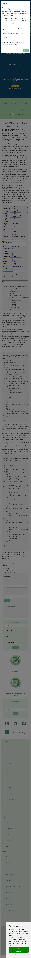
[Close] (28, 3)
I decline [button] (18, 951)
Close (26, 50)
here (22, 29)
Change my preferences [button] (18, 954)
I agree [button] (18, 948)
